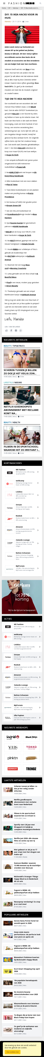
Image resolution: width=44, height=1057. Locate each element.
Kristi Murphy (12, 286)
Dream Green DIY (14, 205)
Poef (9, 282)
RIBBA (15, 249)
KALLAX (15, 114)
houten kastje (17, 223)
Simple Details (28, 244)
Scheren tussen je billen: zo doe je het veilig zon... (20, 371)
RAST (13, 240)
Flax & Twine (12, 184)
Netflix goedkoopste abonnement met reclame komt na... (21, 410)
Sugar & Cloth (12, 155)
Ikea (27, 69)
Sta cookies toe (13, 1052)
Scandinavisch (13, 214)
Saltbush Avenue (29, 294)
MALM (33, 107)
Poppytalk (21, 167)
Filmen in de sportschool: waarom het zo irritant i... (22, 448)
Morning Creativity (18, 268)
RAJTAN (11, 256)
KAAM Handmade (20, 226)
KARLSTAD (14, 172)
